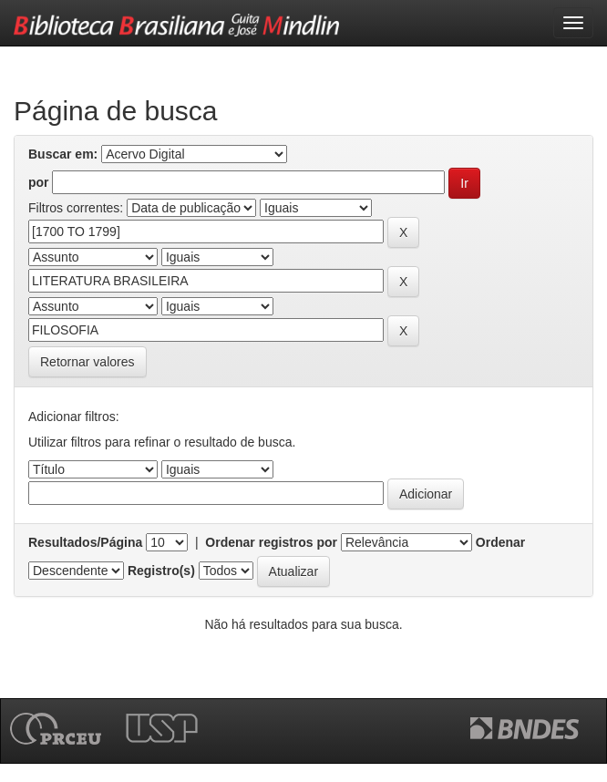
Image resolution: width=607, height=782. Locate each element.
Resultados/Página (85, 542)
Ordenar (500, 542)
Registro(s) (161, 570)
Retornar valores (87, 362)
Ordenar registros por (271, 542)
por (38, 182)
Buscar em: (63, 154)
